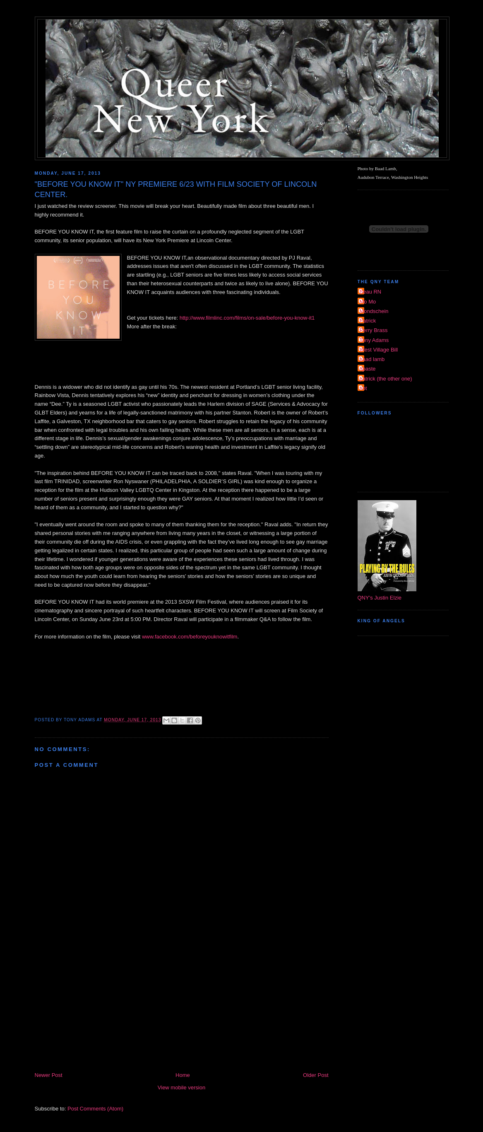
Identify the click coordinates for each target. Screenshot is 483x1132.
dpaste (368, 369)
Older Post (315, 1075)
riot (363, 388)
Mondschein (374, 311)
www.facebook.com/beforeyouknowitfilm (190, 636)
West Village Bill (379, 350)
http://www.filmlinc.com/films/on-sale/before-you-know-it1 (247, 318)
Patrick (368, 321)
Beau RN (371, 292)
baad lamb (372, 359)
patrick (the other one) (386, 379)
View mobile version (181, 1087)
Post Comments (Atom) (95, 1109)
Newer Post (48, 1075)
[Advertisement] (182, 1009)
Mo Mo (368, 302)
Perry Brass (374, 330)
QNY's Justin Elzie (380, 598)
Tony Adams (374, 340)
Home (182, 1075)
